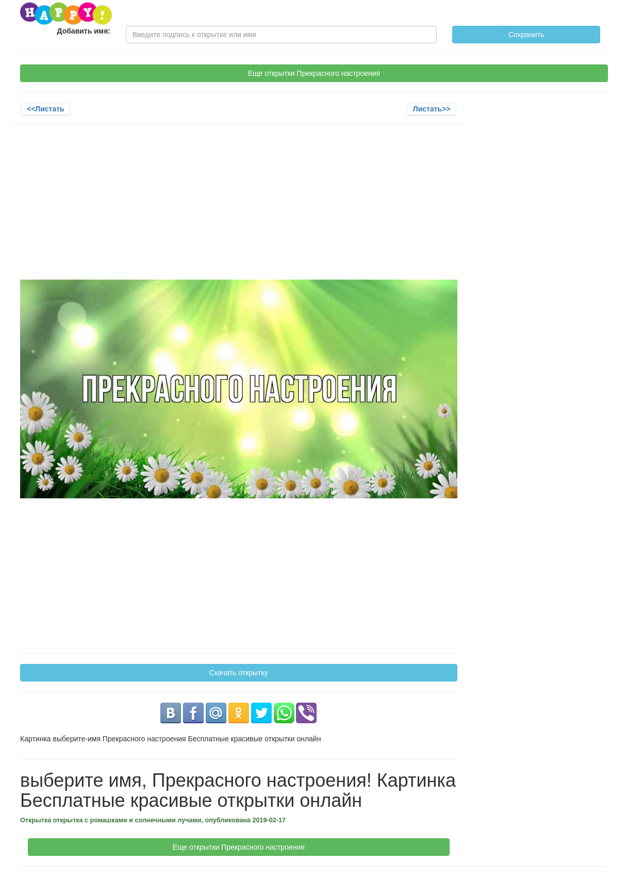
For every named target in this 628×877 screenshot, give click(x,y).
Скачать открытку (238, 673)
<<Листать (45, 109)
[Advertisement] (239, 207)
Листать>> (432, 109)
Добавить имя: (84, 31)
